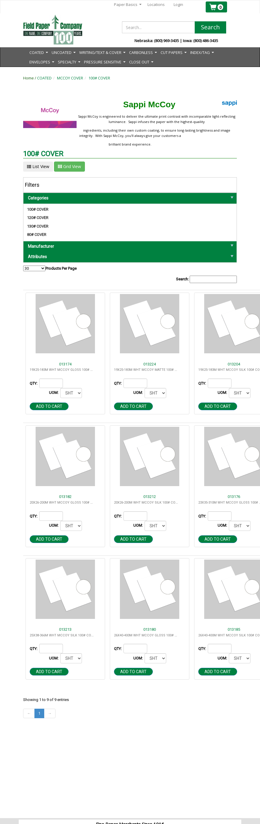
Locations (156, 4)
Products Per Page (50, 268)
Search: (206, 279)
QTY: (34, 383)
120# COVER (37, 217)
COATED (44, 78)
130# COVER (37, 226)
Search (210, 27)
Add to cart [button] (49, 406)
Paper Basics (128, 4)
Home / (30, 78)
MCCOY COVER (70, 78)
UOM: (54, 392)
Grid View (69, 166)
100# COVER (99, 78)
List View (38, 166)
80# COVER (36, 234)
